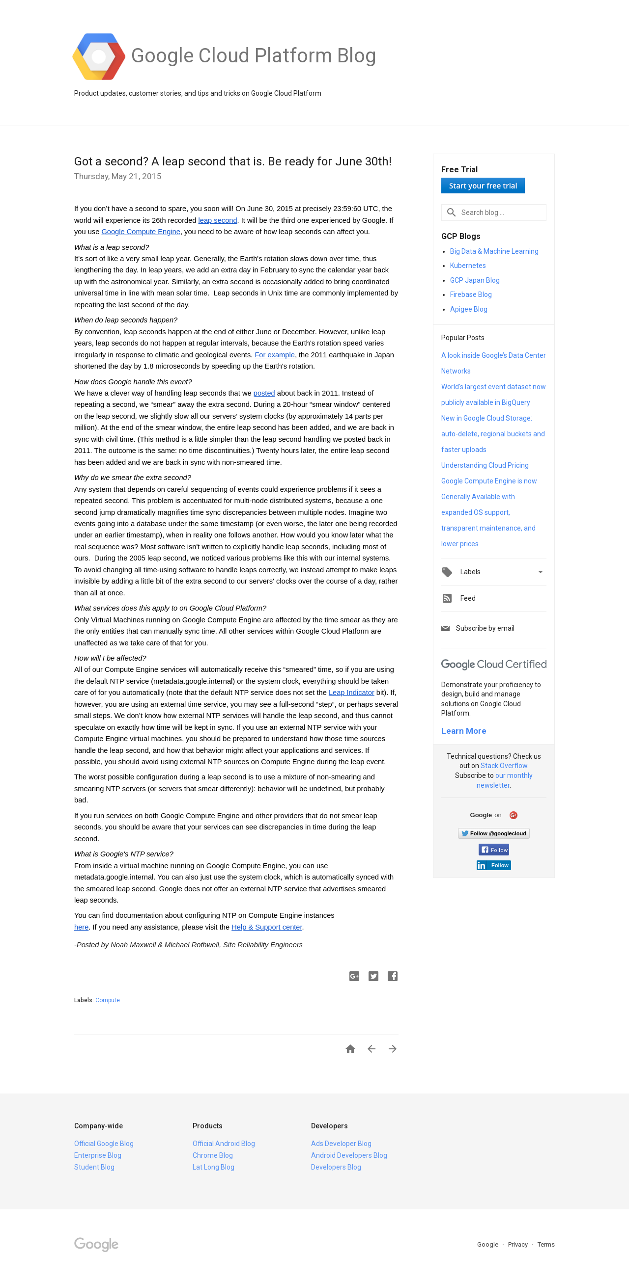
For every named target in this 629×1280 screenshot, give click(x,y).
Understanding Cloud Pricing (485, 465)
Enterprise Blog (97, 1155)
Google (488, 1244)
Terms (546, 1244)
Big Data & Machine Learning (494, 251)
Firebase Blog (471, 294)
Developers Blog (336, 1167)
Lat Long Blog (213, 1167)
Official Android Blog (224, 1143)
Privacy (518, 1244)
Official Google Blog (104, 1143)
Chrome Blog (213, 1155)
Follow (495, 850)
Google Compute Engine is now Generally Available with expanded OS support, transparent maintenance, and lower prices (489, 512)
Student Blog (94, 1167)
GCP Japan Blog (475, 280)
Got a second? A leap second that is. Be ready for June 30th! (233, 161)
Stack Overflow (504, 766)
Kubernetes (468, 265)
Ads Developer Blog (341, 1143)
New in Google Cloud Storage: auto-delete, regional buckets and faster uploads (493, 433)
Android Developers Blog (349, 1155)
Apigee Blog (468, 309)
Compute (107, 1000)
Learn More (463, 731)
